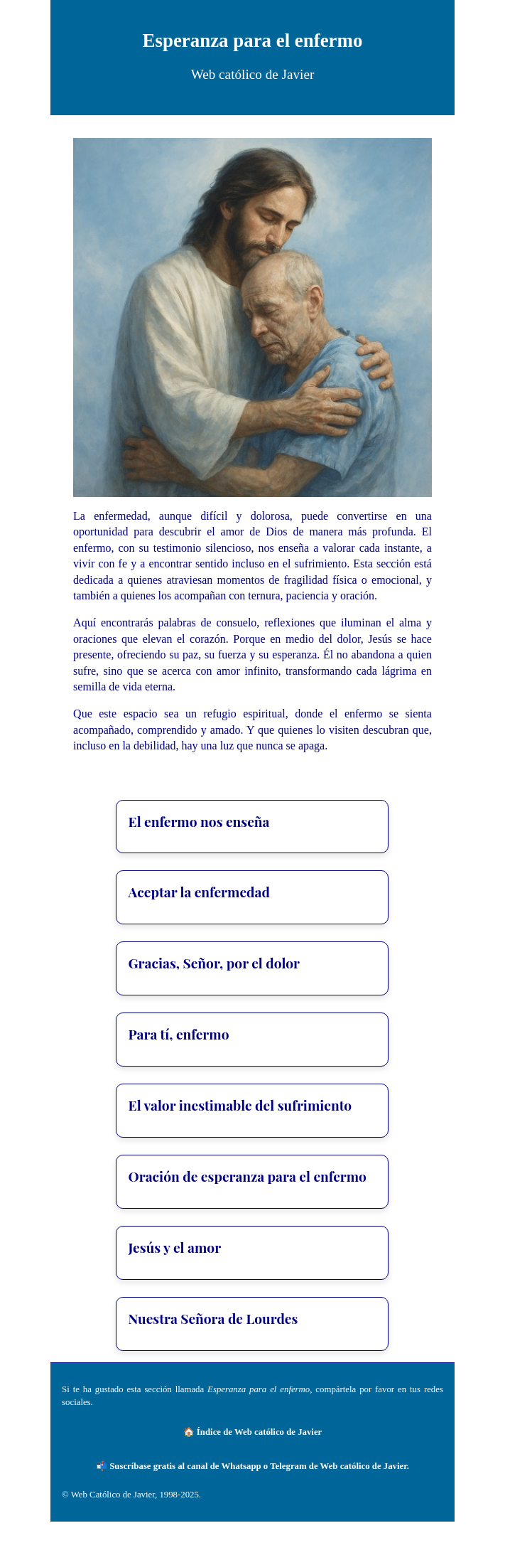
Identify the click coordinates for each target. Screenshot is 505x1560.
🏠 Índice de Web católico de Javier (252, 1432)
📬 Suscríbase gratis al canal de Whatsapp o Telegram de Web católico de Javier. (252, 1466)
